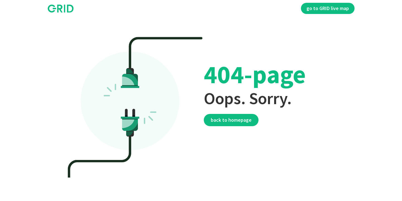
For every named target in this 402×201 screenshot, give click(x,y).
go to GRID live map (328, 8)
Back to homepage (231, 120)
